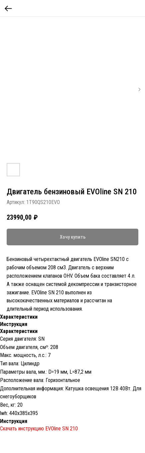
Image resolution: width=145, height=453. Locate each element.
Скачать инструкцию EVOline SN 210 (39, 428)
